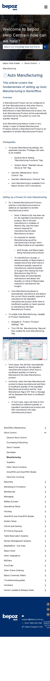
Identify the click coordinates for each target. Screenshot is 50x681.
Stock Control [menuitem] (10, 432)
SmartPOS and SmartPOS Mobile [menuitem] (19, 516)
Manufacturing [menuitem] (14, 457)
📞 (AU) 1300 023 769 (32, 623)
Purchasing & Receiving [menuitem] (17, 442)
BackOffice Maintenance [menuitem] (15, 428)
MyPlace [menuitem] (8, 560)
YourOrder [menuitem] (9, 565)
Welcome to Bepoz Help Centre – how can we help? (24, 35)
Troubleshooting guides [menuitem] (14, 580)
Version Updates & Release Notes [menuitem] (19, 590)
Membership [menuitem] (9, 492)
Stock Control (30, 63)
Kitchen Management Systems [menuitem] (17, 541)
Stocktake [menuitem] (11, 452)
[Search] (45, 47)
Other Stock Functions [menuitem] (17, 467)
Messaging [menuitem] (8, 496)
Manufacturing (9, 68)
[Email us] (48, 614)
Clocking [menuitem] (8, 511)
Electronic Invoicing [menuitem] (15, 477)
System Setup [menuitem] (10, 521)
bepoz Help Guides (11, 63)
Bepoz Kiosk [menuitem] (9, 551)
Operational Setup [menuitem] (12, 506)
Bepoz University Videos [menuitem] (15, 575)
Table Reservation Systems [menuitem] (16, 536)
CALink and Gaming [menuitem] (13, 526)
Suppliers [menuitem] (11, 462)
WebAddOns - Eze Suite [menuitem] (14, 546)
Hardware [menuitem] (8, 585)
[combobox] (23, 47)
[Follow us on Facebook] (48, 604)
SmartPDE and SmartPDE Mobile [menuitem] (21, 472)
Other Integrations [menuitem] (12, 555)
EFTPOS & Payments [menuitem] (13, 531)
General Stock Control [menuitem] (17, 437)
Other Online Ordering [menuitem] (14, 570)
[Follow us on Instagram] (48, 609)
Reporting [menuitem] (8, 482)
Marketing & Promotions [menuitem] (15, 487)
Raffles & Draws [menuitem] (11, 501)
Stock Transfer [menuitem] (13, 447)
